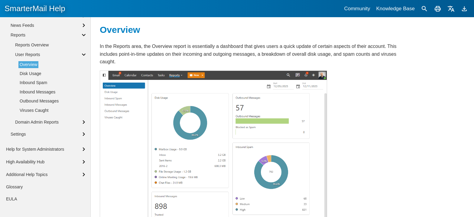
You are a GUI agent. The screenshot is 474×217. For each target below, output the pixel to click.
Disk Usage (30, 126)
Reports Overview (32, 97)
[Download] (464, 8)
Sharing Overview (27, 19)
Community (357, 8)
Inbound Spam (33, 135)
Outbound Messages (39, 153)
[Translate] (451, 8)
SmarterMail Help (35, 8)
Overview (28, 117)
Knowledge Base (395, 8)
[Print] (437, 8)
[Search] (424, 8)
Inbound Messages (37, 144)
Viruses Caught (34, 162)
